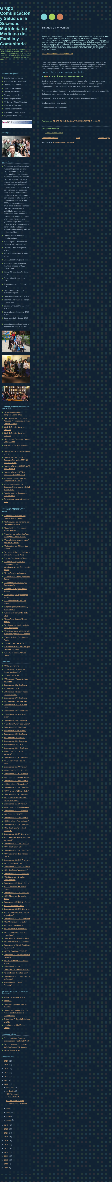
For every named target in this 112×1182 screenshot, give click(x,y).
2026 (6, 1061)
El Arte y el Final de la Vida (14, 997)
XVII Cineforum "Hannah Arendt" (17, 777)
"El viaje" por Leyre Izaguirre (15, 573)
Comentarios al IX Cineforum (15, 720)
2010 (6, 1160)
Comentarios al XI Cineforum (15, 734)
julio (8, 1108)
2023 (6, 1073)
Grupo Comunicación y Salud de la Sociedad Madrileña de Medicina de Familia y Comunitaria (15, 26)
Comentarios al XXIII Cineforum (16, 824)
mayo (8, 1116)
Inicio (78, 138)
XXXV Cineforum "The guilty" (15, 922)
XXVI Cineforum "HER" (13, 847)
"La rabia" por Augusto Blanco (16, 558)
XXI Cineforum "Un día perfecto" (16, 807)
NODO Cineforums (11, 666)
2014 (6, 1145)
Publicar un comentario (54, 133)
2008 (6, 1168)
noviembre (10, 1091)
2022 (6, 1076)
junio (8, 1112)
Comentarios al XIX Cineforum (16, 794)
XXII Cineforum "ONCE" (13, 814)
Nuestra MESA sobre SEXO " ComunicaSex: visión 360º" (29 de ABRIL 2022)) (16, 460)
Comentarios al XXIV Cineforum (16, 834)
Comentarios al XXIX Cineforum (16, 874)
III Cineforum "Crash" (12, 675)
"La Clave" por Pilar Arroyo (14, 643)
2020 (6, 1084)
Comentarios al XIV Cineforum (16, 757)
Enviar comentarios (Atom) (63, 142)
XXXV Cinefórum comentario (15, 929)
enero (8, 1120)
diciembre (10, 1087)
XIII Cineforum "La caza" (13, 744)
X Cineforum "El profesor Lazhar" (17, 724)
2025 (6, 1065)
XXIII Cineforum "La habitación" (16, 821)
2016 (6, 1137)
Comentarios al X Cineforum (15, 727)
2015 (6, 1141)
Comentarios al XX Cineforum (15, 804)
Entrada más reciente (50, 138)
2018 (6, 1129)
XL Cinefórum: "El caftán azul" (16, 973)
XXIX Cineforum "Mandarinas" (16, 870)
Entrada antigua (104, 138)
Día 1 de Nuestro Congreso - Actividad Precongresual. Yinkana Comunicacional (17, 421)
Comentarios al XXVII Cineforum (17, 860)
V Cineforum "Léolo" (12, 688)
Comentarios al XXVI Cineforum (16, 850)
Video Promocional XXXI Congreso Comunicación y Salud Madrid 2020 (17, 486)
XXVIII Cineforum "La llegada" (16, 863)
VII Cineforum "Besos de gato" (16, 701)
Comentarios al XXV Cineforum (16, 843)
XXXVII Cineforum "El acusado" (16, 942)
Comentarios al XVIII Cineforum (16, 787)
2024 (6, 1069)
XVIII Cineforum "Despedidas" (16, 784)
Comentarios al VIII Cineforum (16, 711)
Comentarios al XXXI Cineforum (16, 893)
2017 (6, 1133)
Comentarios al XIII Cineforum (16, 748)
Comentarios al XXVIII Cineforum (17, 867)
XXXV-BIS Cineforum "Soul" (15, 925)
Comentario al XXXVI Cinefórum (16, 938)
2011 (6, 1156)
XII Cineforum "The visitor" (14, 738)
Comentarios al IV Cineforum (15, 685)
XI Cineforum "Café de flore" (15, 731)
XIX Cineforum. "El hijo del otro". (16, 791)
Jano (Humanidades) (12, 1050)
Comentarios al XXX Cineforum (16, 883)
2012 (6, 1152)
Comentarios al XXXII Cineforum (17, 902)
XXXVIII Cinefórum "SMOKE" (15, 951)
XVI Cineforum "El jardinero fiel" (16, 770)
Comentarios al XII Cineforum (15, 741)
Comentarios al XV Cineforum (15, 767)
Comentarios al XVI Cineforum (16, 774)
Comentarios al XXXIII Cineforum (17, 909)
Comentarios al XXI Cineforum (16, 811)
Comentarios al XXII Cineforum (16, 817)
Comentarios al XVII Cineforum (16, 781)
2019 (6, 1125)
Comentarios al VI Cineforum (15, 698)
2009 (6, 1164)
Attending (8, 1001)
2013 (6, 1148)
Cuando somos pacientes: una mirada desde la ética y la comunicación (16, 1012)
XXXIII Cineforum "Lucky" (14, 906)
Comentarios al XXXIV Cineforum (17, 918)
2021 (6, 1080)
